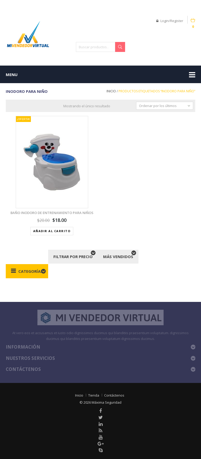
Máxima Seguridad (106, 402)
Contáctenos (114, 395)
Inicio (111, 91)
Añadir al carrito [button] (52, 231)
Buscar (120, 47)
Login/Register (169, 20)
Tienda (93, 395)
